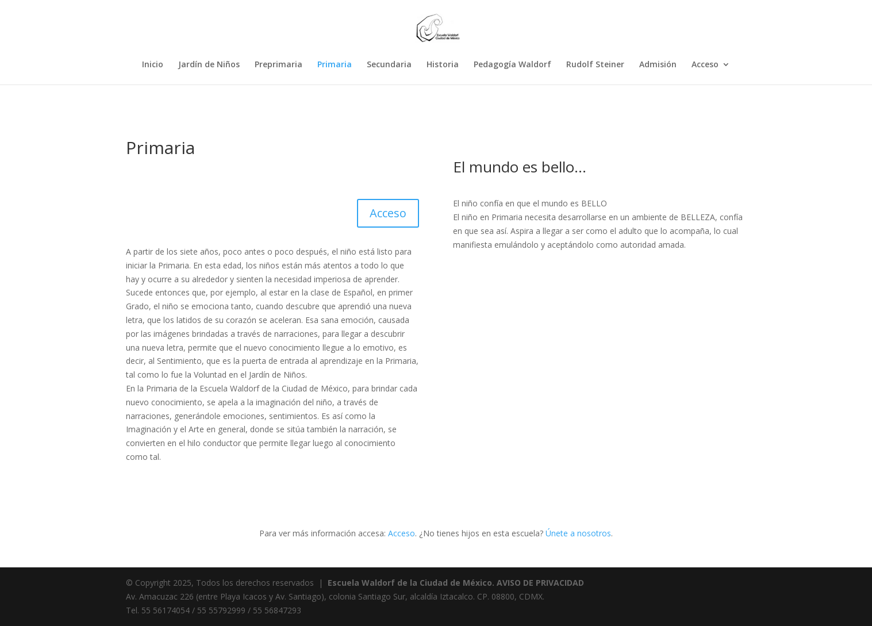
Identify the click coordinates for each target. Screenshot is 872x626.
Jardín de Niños (209, 65)
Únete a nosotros (578, 533)
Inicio (152, 65)
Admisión (658, 65)
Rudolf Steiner (595, 65)
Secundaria (389, 65)
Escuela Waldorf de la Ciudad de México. (411, 582)
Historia (443, 65)
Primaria (334, 65)
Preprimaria (278, 65)
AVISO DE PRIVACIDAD (540, 582)
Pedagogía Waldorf (512, 65)
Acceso (705, 65)
